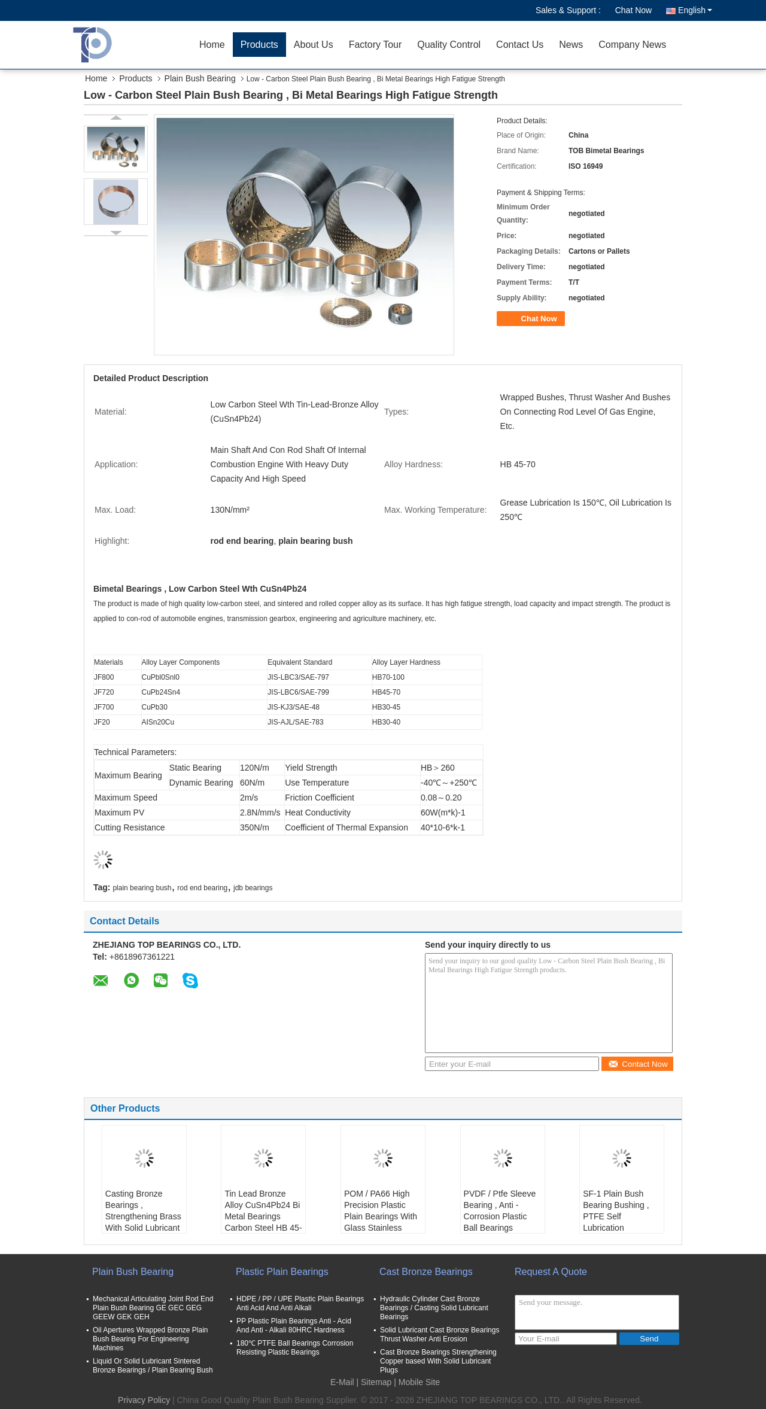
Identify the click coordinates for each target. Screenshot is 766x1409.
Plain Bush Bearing (200, 78)
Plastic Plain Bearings (282, 1272)
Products (259, 44)
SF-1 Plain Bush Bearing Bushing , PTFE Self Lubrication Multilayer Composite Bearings (620, 1222)
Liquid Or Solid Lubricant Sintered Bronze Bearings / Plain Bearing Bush (153, 1365)
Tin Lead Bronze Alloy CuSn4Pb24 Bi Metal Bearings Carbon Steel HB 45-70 (263, 1216)
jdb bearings (252, 888)
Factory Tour (375, 44)
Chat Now (633, 10)
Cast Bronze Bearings (426, 1272)
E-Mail (342, 1382)
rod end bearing (202, 888)
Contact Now (637, 1064)
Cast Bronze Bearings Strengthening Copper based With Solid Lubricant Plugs (438, 1361)
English (695, 10)
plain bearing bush (142, 888)
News (571, 44)
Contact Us (519, 44)
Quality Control (449, 44)
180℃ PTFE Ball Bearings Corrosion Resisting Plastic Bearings (294, 1347)
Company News (632, 44)
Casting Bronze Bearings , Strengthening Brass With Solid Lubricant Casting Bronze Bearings (143, 1222)
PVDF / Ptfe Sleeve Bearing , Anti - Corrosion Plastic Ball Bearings (500, 1211)
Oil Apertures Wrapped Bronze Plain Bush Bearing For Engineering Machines (150, 1339)
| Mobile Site (417, 1382)
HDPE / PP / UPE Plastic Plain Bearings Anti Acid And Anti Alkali (300, 1303)
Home (212, 44)
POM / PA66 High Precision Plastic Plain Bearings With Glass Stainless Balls (380, 1216)
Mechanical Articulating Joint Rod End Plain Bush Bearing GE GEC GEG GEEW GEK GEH (153, 1308)
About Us (313, 44)
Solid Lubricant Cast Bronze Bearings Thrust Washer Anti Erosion (439, 1334)
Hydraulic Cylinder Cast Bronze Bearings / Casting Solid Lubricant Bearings (434, 1308)
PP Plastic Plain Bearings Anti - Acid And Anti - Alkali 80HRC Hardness (293, 1325)
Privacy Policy (144, 1400)
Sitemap (376, 1382)
